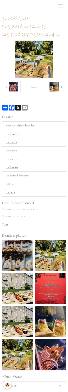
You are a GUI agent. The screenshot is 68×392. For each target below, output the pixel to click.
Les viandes (11, 158)
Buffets (9, 183)
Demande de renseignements (20, 209)
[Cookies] (7, 385)
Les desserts (12, 167)
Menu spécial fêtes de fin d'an (20, 125)
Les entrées (11, 142)
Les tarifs (10, 192)
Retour (34, 87)
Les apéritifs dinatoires (17, 175)
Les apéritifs (12, 133)
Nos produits (34, 386)
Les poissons (12, 150)
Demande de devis (13, 216)
